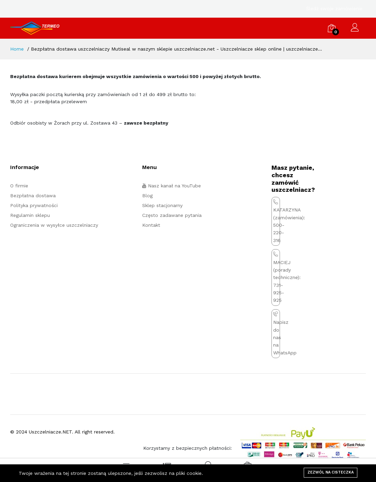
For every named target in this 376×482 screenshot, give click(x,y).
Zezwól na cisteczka (330, 472)
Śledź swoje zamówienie (334, 8)
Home (17, 49)
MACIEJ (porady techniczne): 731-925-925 (287, 277)
